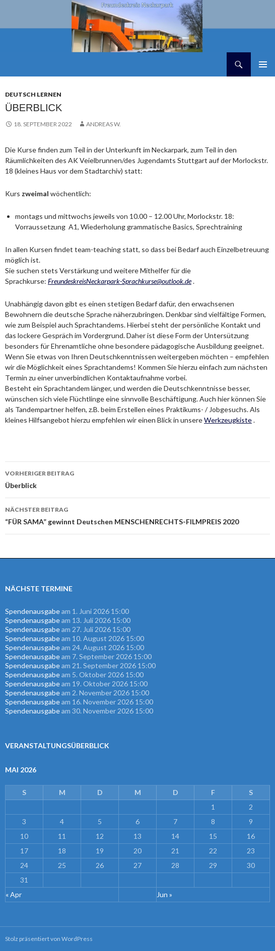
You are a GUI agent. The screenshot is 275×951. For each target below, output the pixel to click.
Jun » (164, 894)
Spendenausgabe (32, 611)
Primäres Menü (263, 64)
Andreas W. (103, 124)
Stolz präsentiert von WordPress (49, 938)
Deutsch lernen (33, 94)
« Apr (14, 894)
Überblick (137, 478)
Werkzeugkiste (228, 420)
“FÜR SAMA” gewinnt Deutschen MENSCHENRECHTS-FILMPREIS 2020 (137, 515)
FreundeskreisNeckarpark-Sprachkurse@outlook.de (119, 281)
